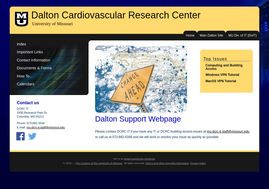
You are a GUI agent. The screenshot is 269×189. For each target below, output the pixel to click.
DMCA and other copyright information (167, 163)
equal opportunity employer (139, 158)
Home (190, 35)
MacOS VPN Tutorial (220, 81)
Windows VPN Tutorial (222, 75)
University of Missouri (52, 23)
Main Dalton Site (211, 35)
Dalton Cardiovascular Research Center (116, 15)
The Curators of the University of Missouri (98, 163)
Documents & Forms (34, 68)
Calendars (25, 84)
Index (21, 44)
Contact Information (33, 60)
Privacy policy (198, 163)
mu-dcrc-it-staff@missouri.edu (228, 131)
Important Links (30, 52)
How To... (25, 76)
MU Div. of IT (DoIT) (242, 35)
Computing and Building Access (223, 67)
